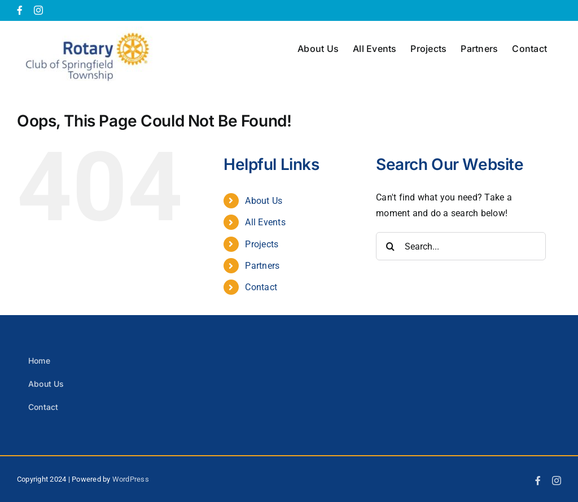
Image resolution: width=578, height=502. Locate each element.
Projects (261, 244)
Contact (261, 287)
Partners (262, 265)
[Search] (390, 246)
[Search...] (461, 246)
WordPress (130, 479)
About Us (263, 200)
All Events (265, 222)
